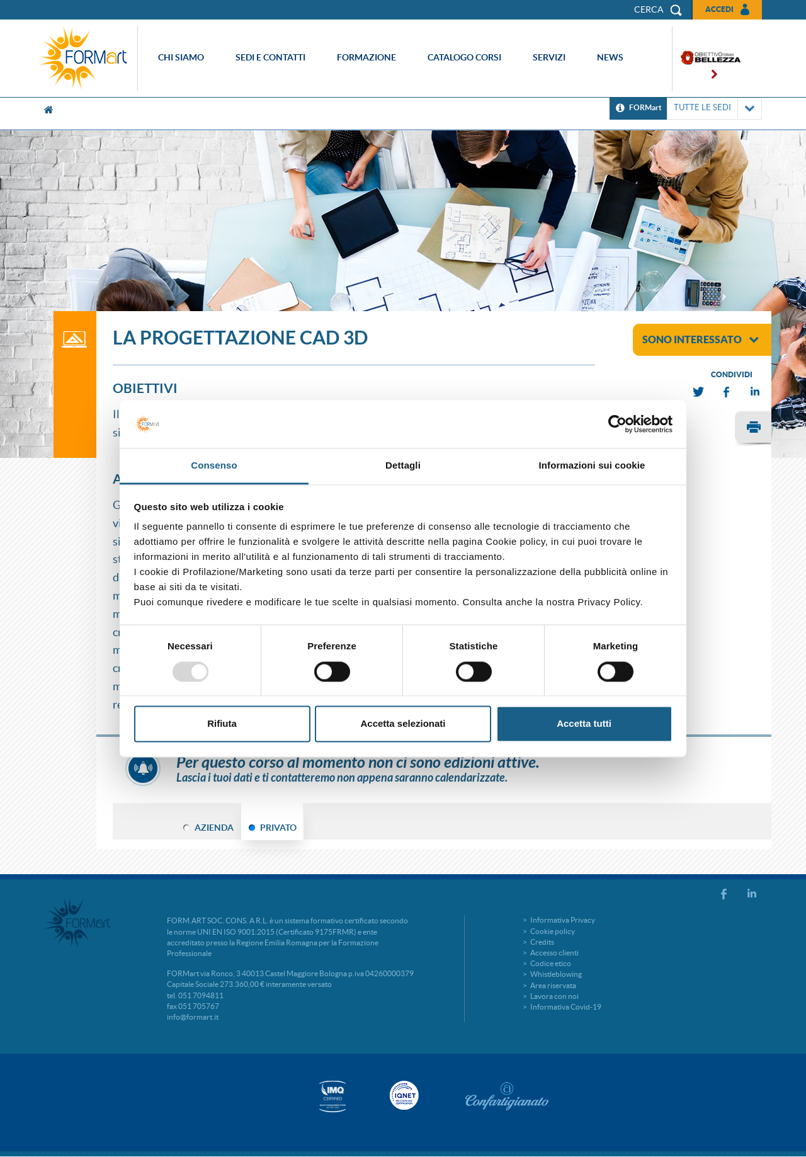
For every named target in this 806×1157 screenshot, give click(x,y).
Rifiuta (222, 724)
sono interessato (700, 339)
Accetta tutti (584, 724)
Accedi (719, 9)
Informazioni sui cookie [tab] (592, 465)
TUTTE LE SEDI (714, 108)
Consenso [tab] (214, 465)
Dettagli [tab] (403, 465)
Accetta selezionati (402, 724)
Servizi (549, 57)
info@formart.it (193, 1017)
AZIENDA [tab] (214, 828)
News (610, 57)
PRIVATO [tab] (278, 828)
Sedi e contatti (270, 57)
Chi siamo (181, 57)
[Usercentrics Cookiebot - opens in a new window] (617, 423)
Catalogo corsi (464, 57)
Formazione (366, 57)
